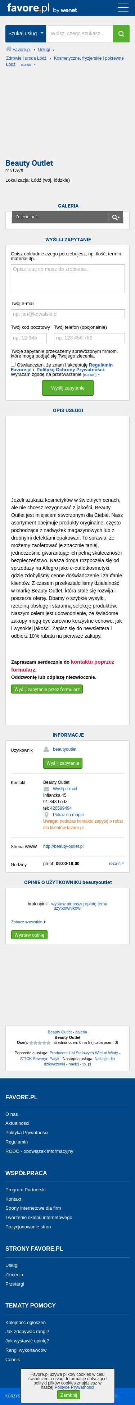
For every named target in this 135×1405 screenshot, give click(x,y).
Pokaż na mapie (68, 814)
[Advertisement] (67, 115)
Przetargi (14, 1283)
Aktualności (17, 1123)
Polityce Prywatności (74, 1387)
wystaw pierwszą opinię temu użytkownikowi (79, 906)
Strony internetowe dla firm (33, 1208)
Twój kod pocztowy (30, 327)
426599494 (61, 808)
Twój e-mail (23, 303)
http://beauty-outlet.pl (63, 846)
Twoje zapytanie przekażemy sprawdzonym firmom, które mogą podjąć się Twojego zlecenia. (64, 353)
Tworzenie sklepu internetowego (38, 1217)
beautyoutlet (64, 749)
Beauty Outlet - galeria (67, 1032)
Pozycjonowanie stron (28, 1226)
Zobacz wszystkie (26, 922)
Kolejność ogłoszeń (25, 1322)
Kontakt (13, 1198)
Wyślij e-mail (65, 788)
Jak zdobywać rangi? (27, 1331)
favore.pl (49, 8)
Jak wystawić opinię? (27, 1340)
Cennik (12, 1359)
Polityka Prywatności (26, 1132)
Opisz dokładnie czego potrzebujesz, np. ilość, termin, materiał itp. (66, 256)
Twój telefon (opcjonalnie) (80, 327)
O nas (11, 1114)
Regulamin (16, 1142)
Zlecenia (14, 1274)
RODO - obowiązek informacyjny (39, 1151)
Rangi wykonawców (25, 1350)
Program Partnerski (25, 1189)
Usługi (11, 1265)
